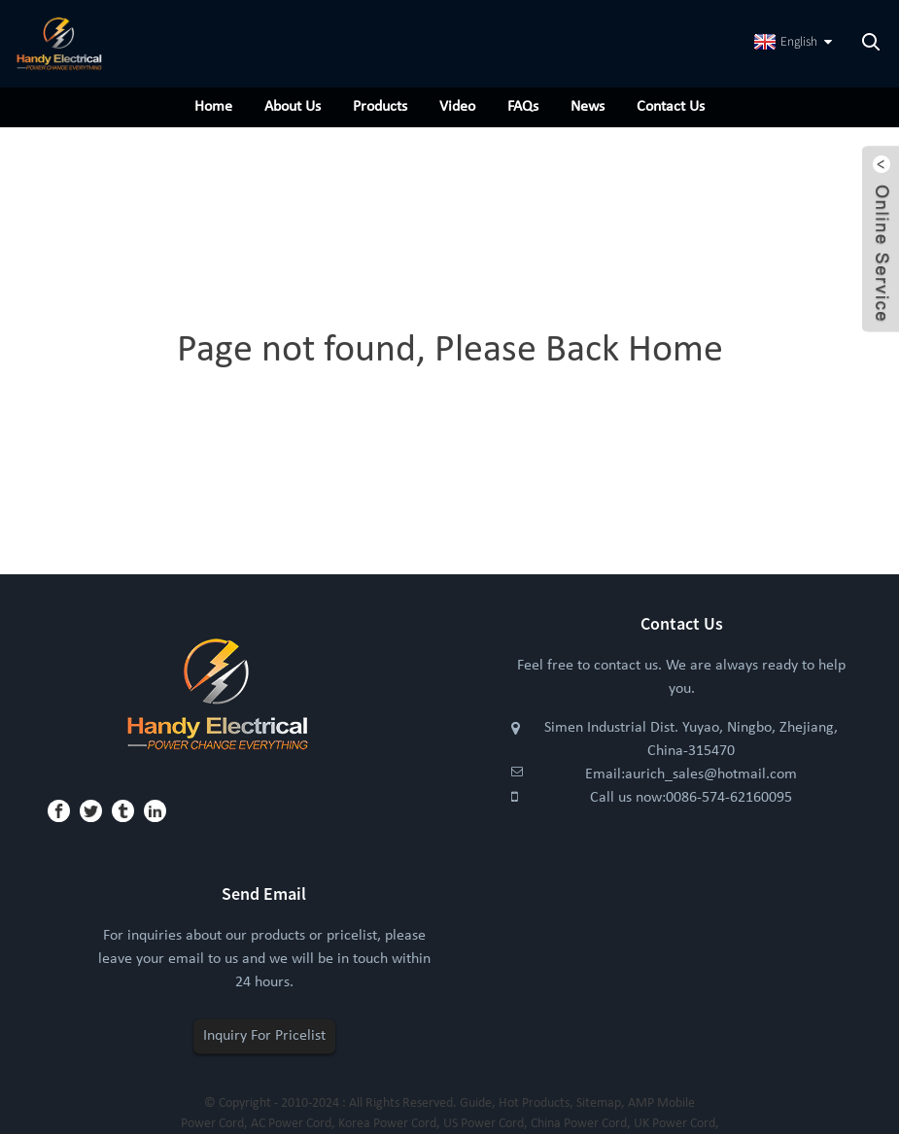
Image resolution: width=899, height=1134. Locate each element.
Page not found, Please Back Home (450, 350)
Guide (476, 1103)
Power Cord (212, 1124)
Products (380, 107)
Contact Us (671, 107)
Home (213, 107)
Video (457, 107)
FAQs (522, 107)
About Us (292, 107)
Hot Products (534, 1103)
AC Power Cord (291, 1124)
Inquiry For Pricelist (264, 1036)
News (588, 107)
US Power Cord (483, 1124)
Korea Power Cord (387, 1124)
